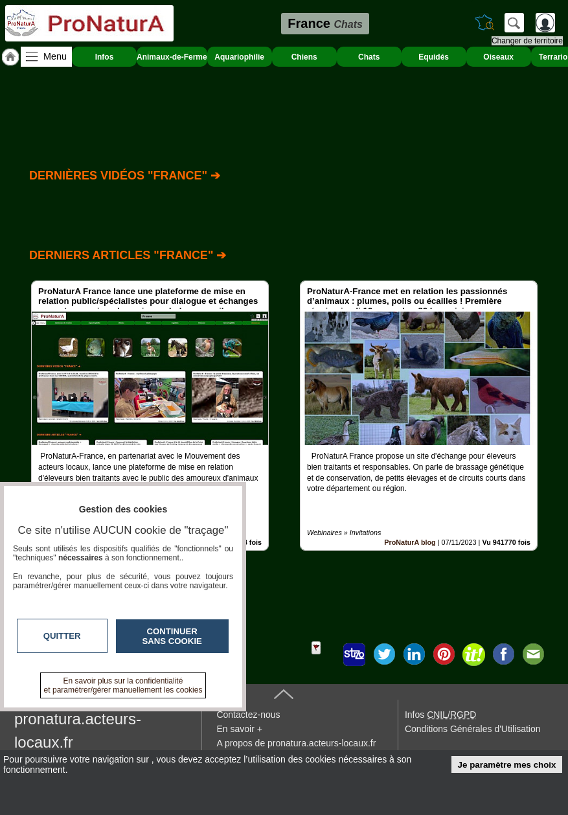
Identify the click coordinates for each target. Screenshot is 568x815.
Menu (55, 56)
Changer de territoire (527, 40)
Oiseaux (498, 57)
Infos (104, 57)
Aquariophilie (239, 57)
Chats (369, 57)
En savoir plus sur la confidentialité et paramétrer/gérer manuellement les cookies (123, 685)
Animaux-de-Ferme (172, 57)
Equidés (433, 57)
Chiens (304, 57)
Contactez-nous (248, 714)
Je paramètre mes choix (507, 765)
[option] (150, 416)
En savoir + (239, 729)
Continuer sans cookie (172, 636)
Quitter (62, 636)
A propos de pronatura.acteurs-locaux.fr (296, 743)
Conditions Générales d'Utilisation (473, 729)
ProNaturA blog (409, 542)
